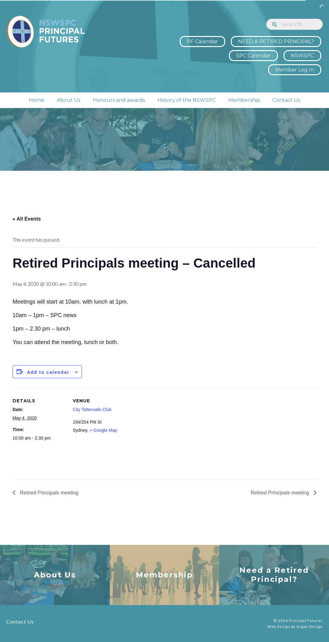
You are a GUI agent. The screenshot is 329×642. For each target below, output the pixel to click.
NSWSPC (302, 56)
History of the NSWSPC (186, 100)
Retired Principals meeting (48, 492)
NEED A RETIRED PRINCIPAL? (276, 41)
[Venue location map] (166, 432)
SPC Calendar (253, 56)
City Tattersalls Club (92, 409)
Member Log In (294, 70)
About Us (68, 100)
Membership (244, 100)
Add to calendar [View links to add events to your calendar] (48, 372)
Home (36, 100)
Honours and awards (119, 100)
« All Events (27, 219)
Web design (278, 626)
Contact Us (286, 100)
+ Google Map (103, 430)
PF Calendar (202, 41)
